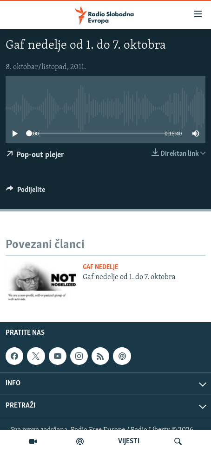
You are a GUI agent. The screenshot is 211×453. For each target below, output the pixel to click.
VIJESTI (128, 441)
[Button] (25, 192)
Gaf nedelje (100, 267)
